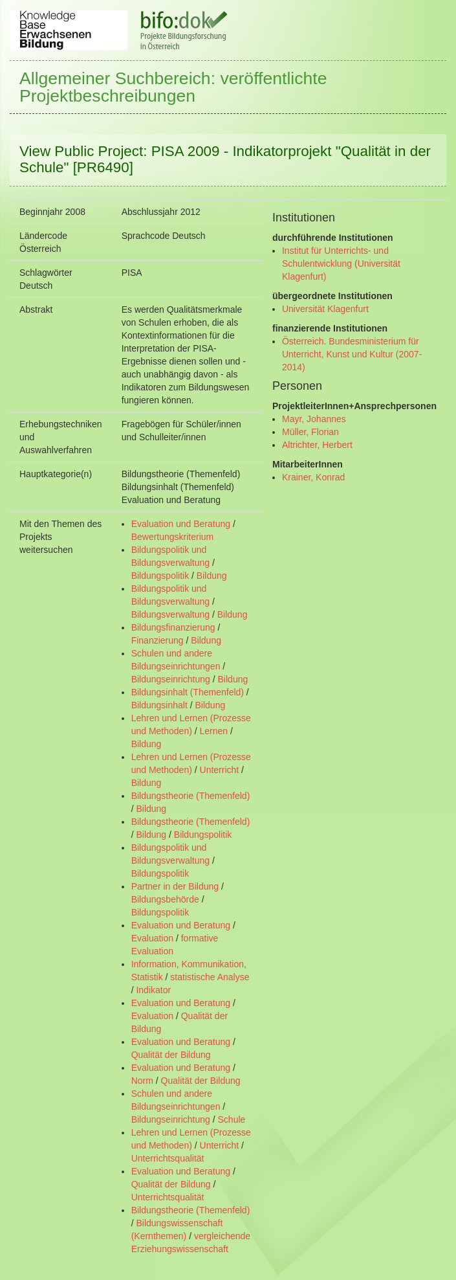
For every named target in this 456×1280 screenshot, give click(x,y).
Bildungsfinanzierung (173, 627)
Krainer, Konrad (313, 477)
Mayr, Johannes (314, 419)
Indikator (153, 990)
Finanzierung (157, 640)
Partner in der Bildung (175, 886)
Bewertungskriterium (172, 537)
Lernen (214, 731)
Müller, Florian (310, 432)
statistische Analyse (209, 977)
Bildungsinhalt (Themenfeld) (187, 692)
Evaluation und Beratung (180, 524)
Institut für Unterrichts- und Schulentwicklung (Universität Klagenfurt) (341, 263)
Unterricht (219, 770)
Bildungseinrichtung (170, 679)
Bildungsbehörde (165, 899)
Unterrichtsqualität (167, 1158)
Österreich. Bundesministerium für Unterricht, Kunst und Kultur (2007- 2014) (352, 354)
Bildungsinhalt (159, 705)
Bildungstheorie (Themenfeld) (190, 796)
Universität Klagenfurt (325, 309)
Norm (142, 1080)
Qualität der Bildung (171, 1055)
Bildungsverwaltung (170, 614)
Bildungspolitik (160, 575)
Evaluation (152, 938)
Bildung (212, 575)
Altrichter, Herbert (317, 445)
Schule (232, 1119)
